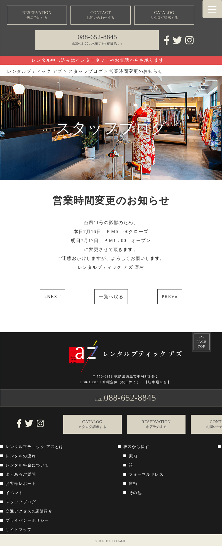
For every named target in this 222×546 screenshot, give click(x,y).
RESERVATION (37, 15)
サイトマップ (19, 530)
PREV (170, 296)
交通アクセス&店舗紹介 (29, 511)
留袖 (133, 484)
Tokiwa (110, 541)
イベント (14, 493)
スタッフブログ (21, 502)
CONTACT (101, 15)
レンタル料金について (27, 465)
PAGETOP (201, 344)
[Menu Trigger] (212, 9)
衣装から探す (136, 447)
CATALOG (164, 15)
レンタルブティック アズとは (35, 447)
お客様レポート (21, 484)
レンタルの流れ (21, 456)
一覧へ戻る (111, 296)
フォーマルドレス (146, 474)
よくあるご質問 (21, 474)
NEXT (52, 296)
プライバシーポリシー (27, 520)
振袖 (133, 456)
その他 (135, 493)
